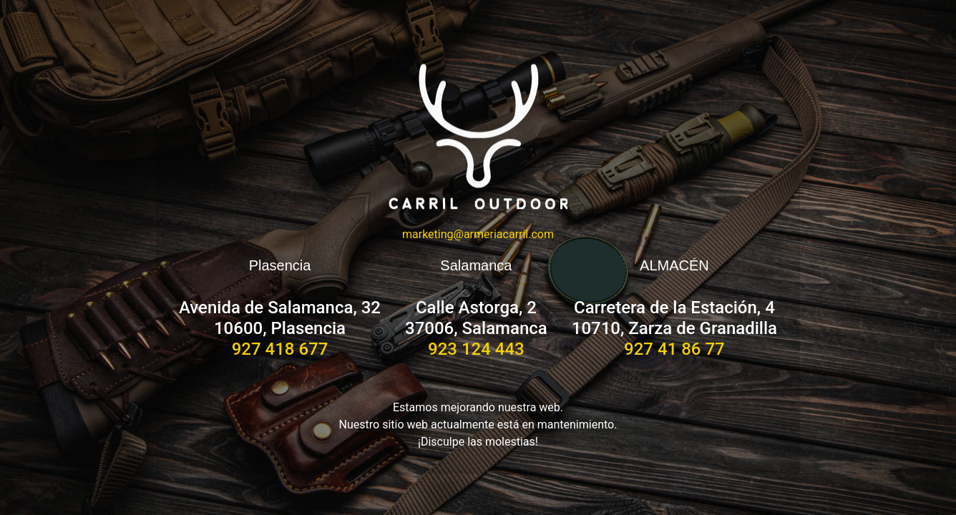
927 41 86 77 (674, 349)
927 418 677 (280, 349)
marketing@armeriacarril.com (478, 234)
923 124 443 (476, 349)
